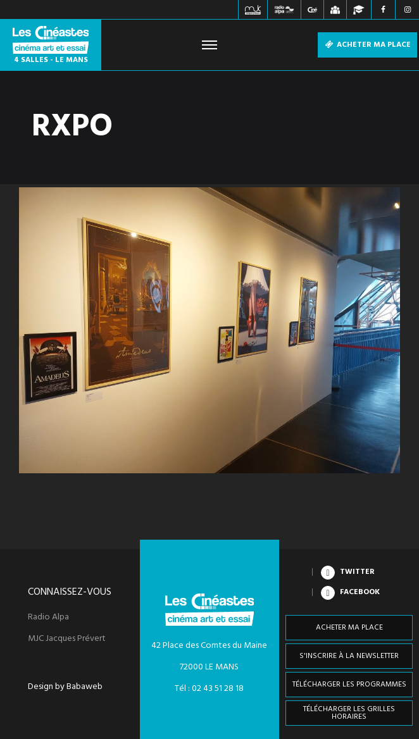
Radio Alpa (48, 617)
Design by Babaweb (65, 687)
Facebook (360, 592)
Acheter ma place (367, 45)
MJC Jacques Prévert (67, 639)
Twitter (357, 572)
